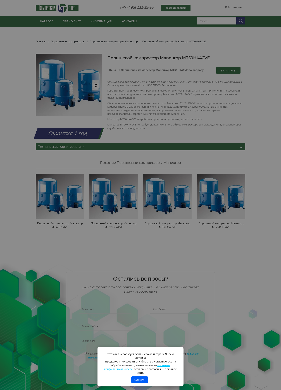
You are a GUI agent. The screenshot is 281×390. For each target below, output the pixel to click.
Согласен (139, 379)
